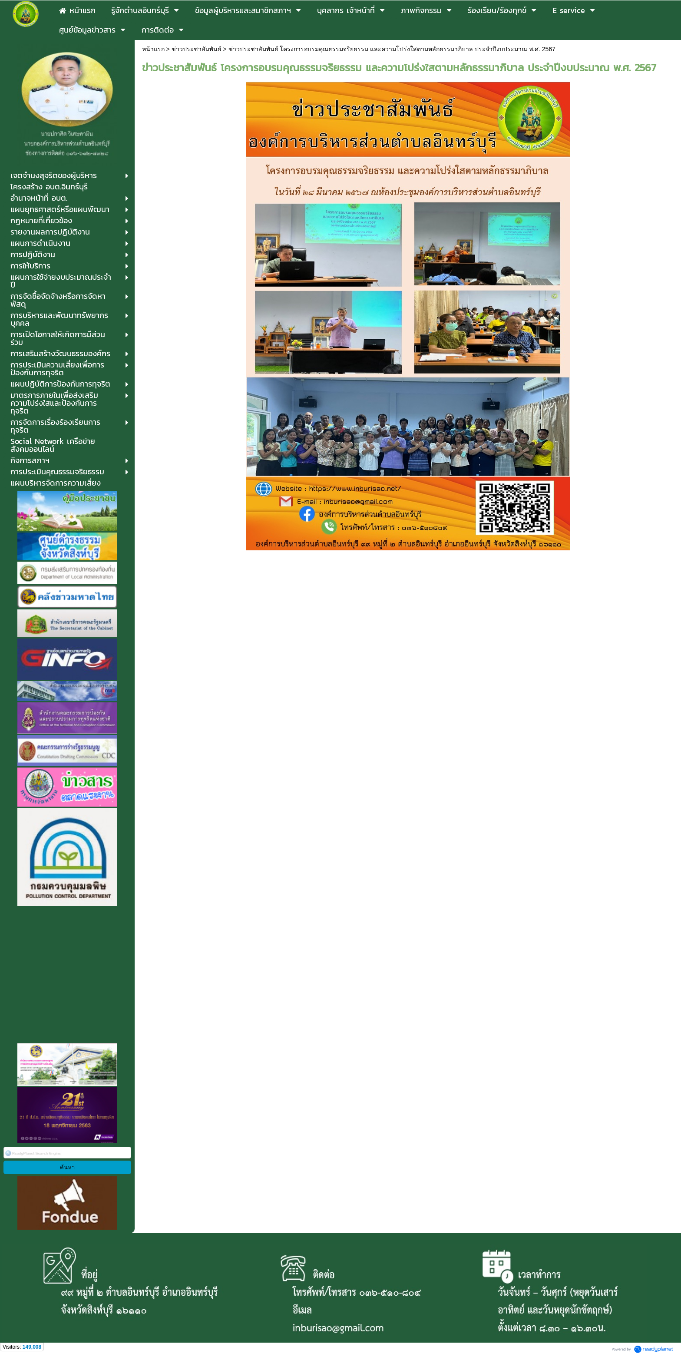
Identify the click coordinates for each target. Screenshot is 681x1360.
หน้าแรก (153, 49)
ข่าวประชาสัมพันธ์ (196, 49)
